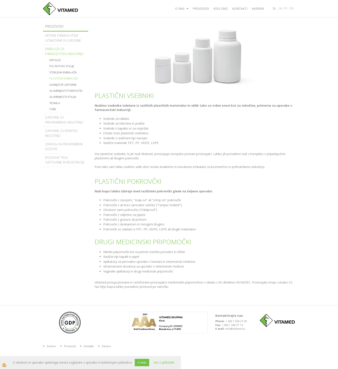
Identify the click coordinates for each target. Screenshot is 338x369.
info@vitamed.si (235, 329)
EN (291, 8)
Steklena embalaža (63, 72)
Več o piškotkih (163, 362)
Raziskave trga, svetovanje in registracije (64, 159)
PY (286, 8)
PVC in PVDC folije (61, 66)
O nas (180, 8)
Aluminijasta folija (62, 97)
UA (280, 8)
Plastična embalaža (63, 78)
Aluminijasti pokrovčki (65, 91)
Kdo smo (220, 8)
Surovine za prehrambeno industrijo (64, 119)
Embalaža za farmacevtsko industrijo (64, 51)
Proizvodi (201, 8)
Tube (52, 109)
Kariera (258, 8)
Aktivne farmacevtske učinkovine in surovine (63, 37)
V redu (142, 362)
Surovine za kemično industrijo (61, 133)
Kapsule (55, 60)
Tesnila (54, 103)
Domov (51, 346)
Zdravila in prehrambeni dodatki (64, 146)
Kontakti (239, 8)
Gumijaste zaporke (63, 85)
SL (274, 8)
